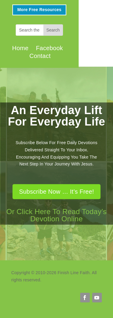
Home (20, 48)
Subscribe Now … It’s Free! (56, 191)
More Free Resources (39, 9)
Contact (40, 56)
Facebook (49, 48)
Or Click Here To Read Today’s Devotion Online (56, 215)
